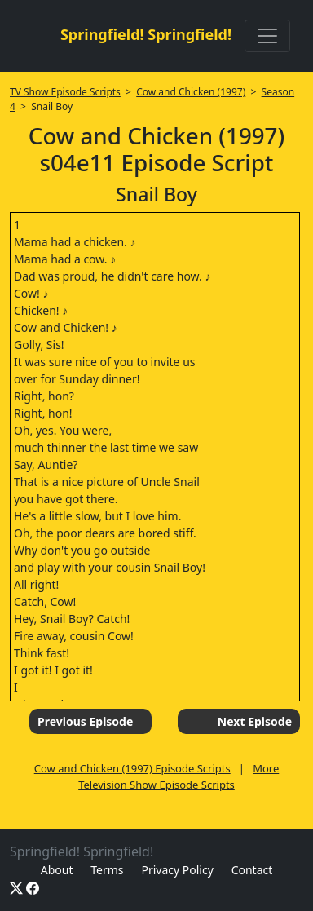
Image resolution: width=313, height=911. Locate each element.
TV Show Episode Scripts (65, 92)
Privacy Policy (177, 870)
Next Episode (255, 721)
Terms (106, 870)
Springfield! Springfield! (145, 34)
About (57, 870)
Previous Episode (85, 721)
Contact (252, 870)
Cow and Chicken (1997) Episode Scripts (132, 768)
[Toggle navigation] (267, 36)
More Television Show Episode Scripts (178, 776)
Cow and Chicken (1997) (190, 92)
